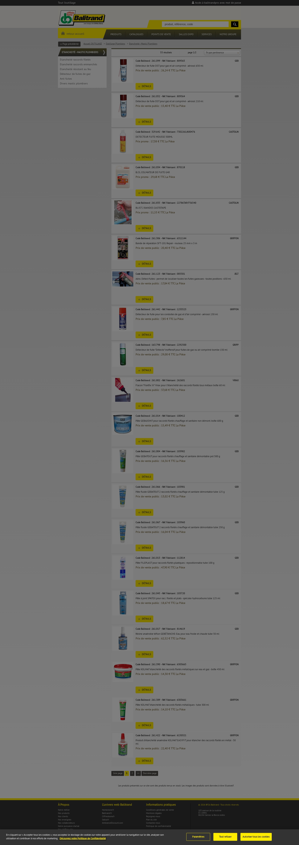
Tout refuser (225, 839)
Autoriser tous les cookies (256, 839)
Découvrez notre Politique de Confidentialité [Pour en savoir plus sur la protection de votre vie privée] (82, 841)
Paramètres (198, 839)
